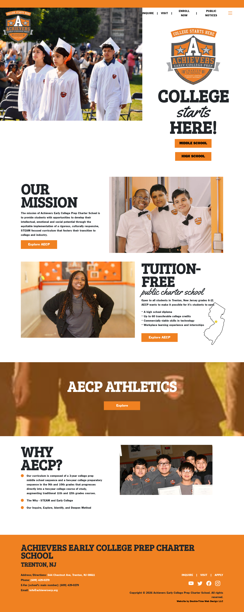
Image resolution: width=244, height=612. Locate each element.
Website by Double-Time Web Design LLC (200, 601)
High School (193, 156)
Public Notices (211, 13)
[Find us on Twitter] (199, 584)
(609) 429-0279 (39, 580)
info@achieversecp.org (43, 590)
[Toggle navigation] (230, 13)
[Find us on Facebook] (208, 584)
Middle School (193, 143)
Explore (122, 405)
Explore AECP (39, 244)
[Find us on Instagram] (217, 584)
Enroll (184, 13)
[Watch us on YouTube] (191, 584)
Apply (219, 575)
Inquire (148, 13)
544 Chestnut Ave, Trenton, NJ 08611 (71, 575)
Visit (164, 13)
